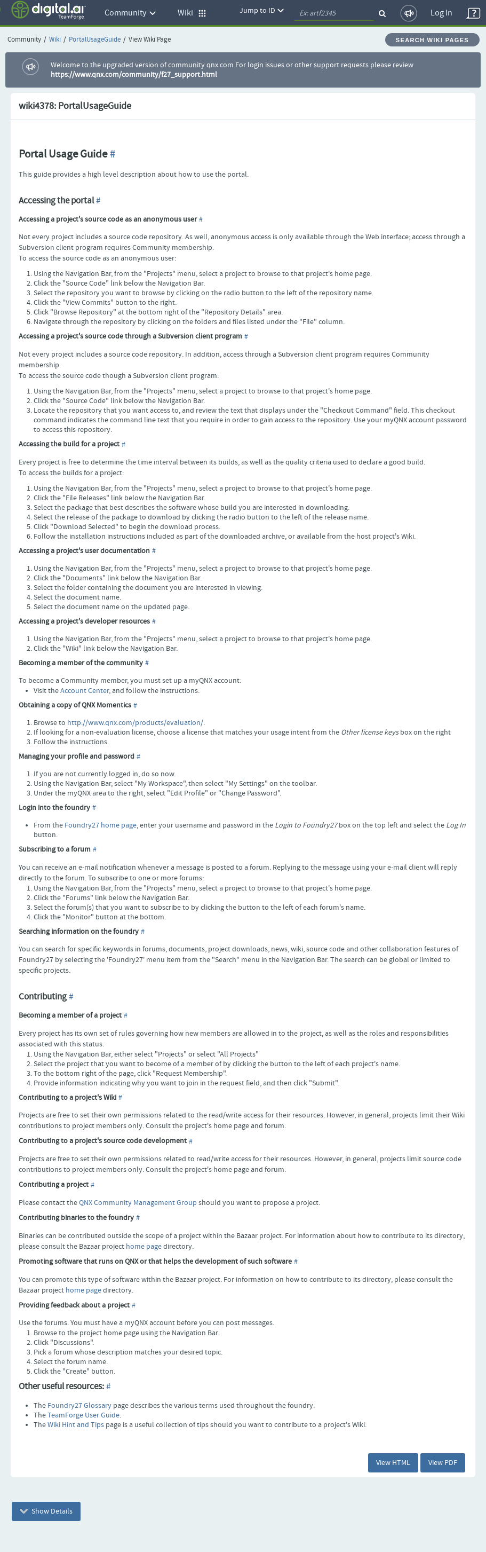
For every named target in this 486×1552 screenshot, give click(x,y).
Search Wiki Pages (432, 40)
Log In (441, 13)
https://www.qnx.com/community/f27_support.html (134, 75)
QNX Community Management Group (138, 1203)
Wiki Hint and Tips (75, 1425)
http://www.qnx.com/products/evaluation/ (135, 723)
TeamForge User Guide (83, 1415)
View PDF (442, 1463)
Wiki (55, 39)
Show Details (46, 1511)
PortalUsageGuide (95, 39)
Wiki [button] (192, 13)
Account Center (84, 691)
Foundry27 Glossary (79, 1406)
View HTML (393, 1463)
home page (144, 1246)
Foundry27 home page (101, 825)
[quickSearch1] (334, 13)
